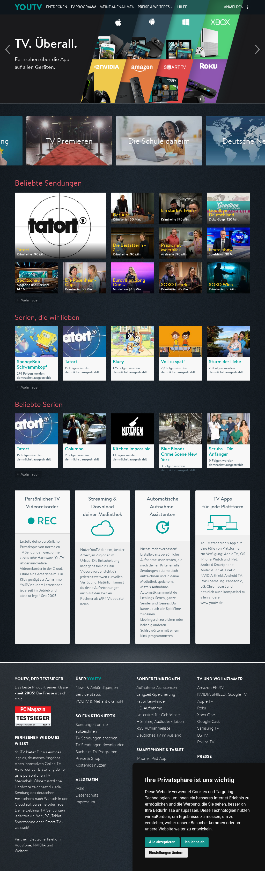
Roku (201, 708)
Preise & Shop (88, 758)
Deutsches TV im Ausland (158, 735)
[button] (247, 7)
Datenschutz (87, 795)
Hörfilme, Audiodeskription (160, 721)
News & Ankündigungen (97, 687)
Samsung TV (208, 728)
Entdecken (56, 7)
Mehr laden (30, 300)
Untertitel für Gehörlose (158, 714)
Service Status (88, 694)
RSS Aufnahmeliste (153, 728)
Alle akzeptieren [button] (162, 842)
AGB (80, 788)
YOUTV (28, 7)
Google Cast (208, 721)
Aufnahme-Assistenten (156, 687)
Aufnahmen (117, 7)
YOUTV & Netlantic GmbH (99, 701)
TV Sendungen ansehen (96, 738)
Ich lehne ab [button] (194, 842)
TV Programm (83, 7)
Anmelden (234, 7)
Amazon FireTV (210, 687)
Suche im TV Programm (96, 751)
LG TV (202, 735)
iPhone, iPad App (151, 758)
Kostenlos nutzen (91, 765)
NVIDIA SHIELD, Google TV (222, 694)
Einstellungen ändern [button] (166, 853)
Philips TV (205, 742)
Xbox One (206, 714)
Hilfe (182, 7)
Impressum (85, 802)
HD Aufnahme (149, 708)
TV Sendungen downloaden (100, 744)
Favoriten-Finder (151, 701)
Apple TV (205, 701)
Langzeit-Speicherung (155, 694)
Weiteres (154, 7)
